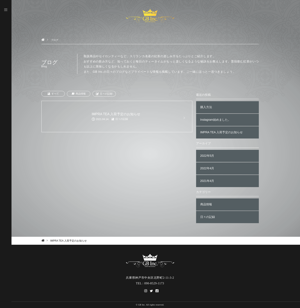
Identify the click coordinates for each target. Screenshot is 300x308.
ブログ (54, 40)
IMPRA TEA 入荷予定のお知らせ (221, 132)
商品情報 (78, 93)
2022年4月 (207, 168)
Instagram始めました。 (215, 119)
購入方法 (206, 107)
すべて (53, 93)
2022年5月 (207, 155)
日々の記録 (104, 93)
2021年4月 (207, 180)
